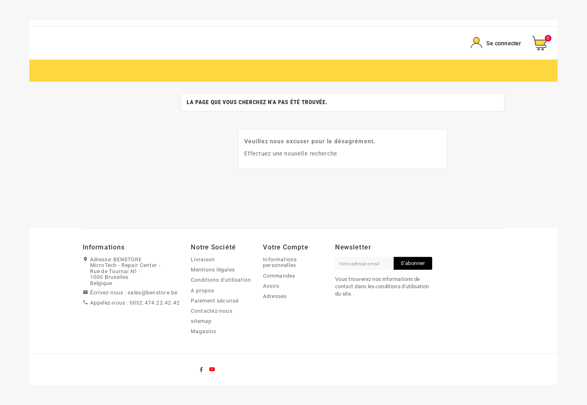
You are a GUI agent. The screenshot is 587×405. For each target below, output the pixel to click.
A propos (202, 290)
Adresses (275, 296)
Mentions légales (213, 270)
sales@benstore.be (152, 292)
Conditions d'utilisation (221, 280)
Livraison (203, 259)
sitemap (201, 321)
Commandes (279, 275)
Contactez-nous (211, 311)
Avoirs (271, 286)
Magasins (203, 331)
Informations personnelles (280, 262)
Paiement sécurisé (214, 300)
